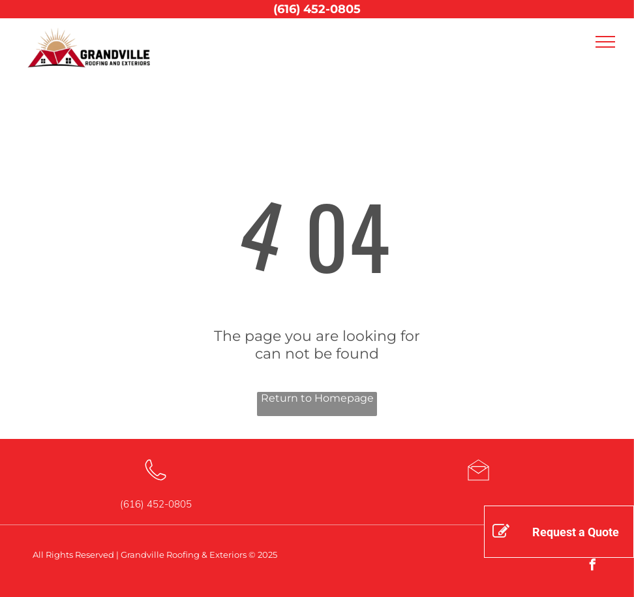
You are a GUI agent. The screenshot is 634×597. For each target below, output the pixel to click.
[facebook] (592, 566)
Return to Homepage (317, 398)
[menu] (605, 42)
